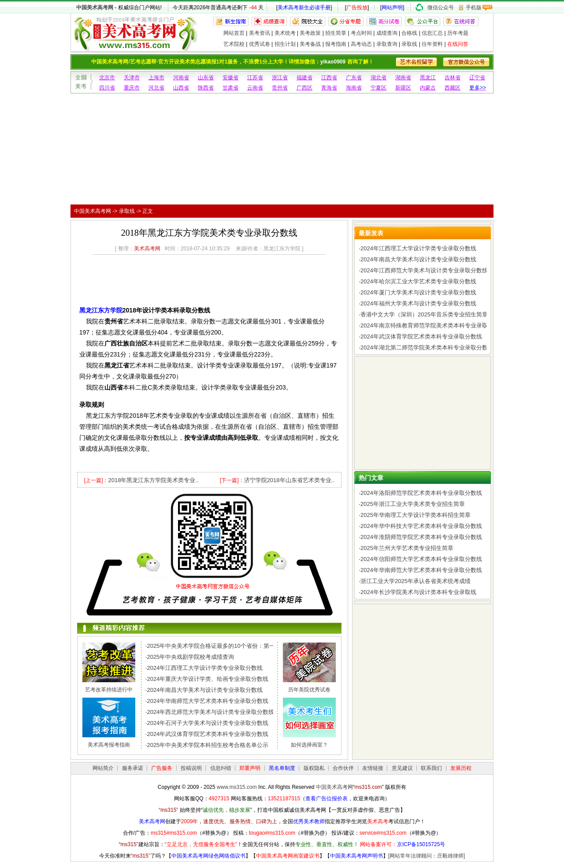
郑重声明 (249, 768)
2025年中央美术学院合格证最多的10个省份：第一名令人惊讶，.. (229, 646)
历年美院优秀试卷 (309, 690)
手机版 (474, 7)
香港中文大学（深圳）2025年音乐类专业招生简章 (424, 314)
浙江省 (280, 77)
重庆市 (132, 88)
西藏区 (452, 88)
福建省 (304, 77)
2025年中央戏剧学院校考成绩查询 (190, 657)
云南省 (255, 88)
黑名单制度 (282, 768)
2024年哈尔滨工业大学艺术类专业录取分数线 (418, 281)
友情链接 (372, 768)
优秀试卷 (259, 44)
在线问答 (457, 44)
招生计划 (285, 44)
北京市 (107, 77)
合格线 (409, 33)
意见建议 (402, 768)
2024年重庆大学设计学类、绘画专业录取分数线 (207, 679)
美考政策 (310, 33)
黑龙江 (428, 77)
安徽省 (230, 77)
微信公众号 (440, 7)
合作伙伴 (343, 768)
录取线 (409, 44)
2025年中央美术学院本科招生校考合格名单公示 (207, 745)
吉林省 (452, 77)
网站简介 (103, 768)
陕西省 (206, 88)
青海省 (329, 88)
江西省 (329, 77)
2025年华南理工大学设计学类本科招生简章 (415, 515)
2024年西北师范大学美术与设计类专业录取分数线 (210, 712)
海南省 (354, 88)
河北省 (156, 88)
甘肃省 (230, 88)
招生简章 (335, 33)
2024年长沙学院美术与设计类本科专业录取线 (418, 592)
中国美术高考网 (94, 7)
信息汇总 (432, 33)
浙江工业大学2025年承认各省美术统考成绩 (415, 581)
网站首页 (234, 33)
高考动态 (361, 44)
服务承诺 (132, 768)
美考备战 (310, 44)
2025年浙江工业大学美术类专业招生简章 (412, 504)
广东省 (354, 77)
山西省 (181, 88)
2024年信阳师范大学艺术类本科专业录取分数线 (421, 559)
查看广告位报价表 (326, 798)
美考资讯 (259, 33)
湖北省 (378, 77)
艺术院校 (234, 44)
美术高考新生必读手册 (304, 7)
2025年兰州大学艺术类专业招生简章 (406, 548)
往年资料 (432, 44)
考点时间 (361, 33)
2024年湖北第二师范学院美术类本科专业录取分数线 (427, 347)
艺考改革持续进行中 (109, 690)
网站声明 (392, 7)
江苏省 (255, 77)
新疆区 (403, 88)
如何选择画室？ (309, 745)
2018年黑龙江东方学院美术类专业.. (153, 480)
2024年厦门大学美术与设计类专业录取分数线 (418, 292)
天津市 (132, 77)
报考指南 (335, 44)
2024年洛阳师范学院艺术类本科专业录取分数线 (421, 493)
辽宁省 (477, 77)
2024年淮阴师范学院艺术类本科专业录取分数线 (421, 537)
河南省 (181, 77)
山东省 (206, 77)
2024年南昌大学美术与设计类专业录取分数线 (205, 690)
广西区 (304, 88)
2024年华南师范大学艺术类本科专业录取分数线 (207, 701)
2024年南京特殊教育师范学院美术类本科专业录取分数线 (432, 325)
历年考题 (457, 33)
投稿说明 (191, 768)
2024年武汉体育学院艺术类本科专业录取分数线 (207, 734)
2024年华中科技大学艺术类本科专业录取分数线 (421, 526)
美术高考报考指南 (109, 745)
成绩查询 (386, 33)
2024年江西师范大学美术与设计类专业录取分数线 (424, 270)
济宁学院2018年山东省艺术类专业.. (289, 480)
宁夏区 (378, 88)
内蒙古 (428, 88)
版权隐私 (314, 768)
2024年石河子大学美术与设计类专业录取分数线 (207, 723)
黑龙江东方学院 (100, 310)
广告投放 (356, 7)
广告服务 (161, 768)
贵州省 (280, 88)
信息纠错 (220, 768)
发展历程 (460, 768)
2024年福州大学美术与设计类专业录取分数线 (418, 303)
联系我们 (431, 768)
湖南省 (403, 77)
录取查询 (386, 44)
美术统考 (285, 33)
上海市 (156, 77)
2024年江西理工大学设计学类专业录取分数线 (205, 668)
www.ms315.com (237, 787)
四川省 (107, 88)
